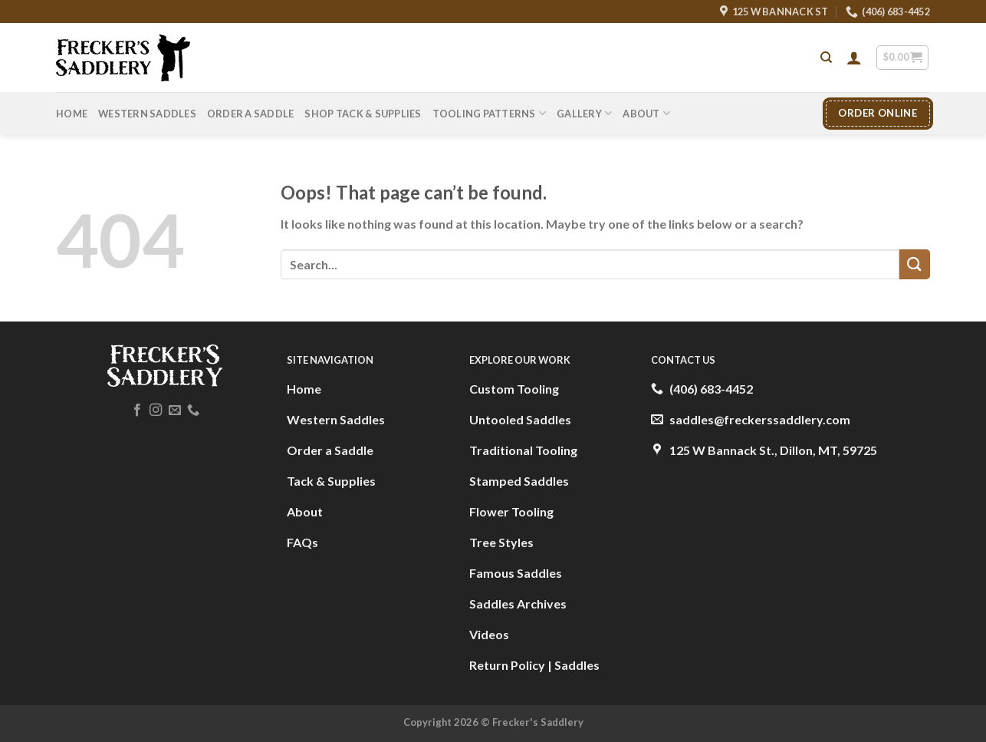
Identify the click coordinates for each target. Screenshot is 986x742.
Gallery (584, 113)
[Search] (826, 57)
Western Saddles (147, 113)
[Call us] (193, 410)
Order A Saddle (250, 113)
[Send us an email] (175, 410)
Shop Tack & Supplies (362, 113)
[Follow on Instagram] (156, 410)
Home (71, 113)
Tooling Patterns (489, 113)
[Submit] (914, 264)
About (646, 113)
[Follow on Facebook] (137, 410)
